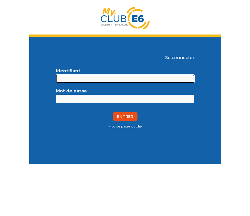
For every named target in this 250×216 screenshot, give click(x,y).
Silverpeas (117, 166)
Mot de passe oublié (125, 126)
